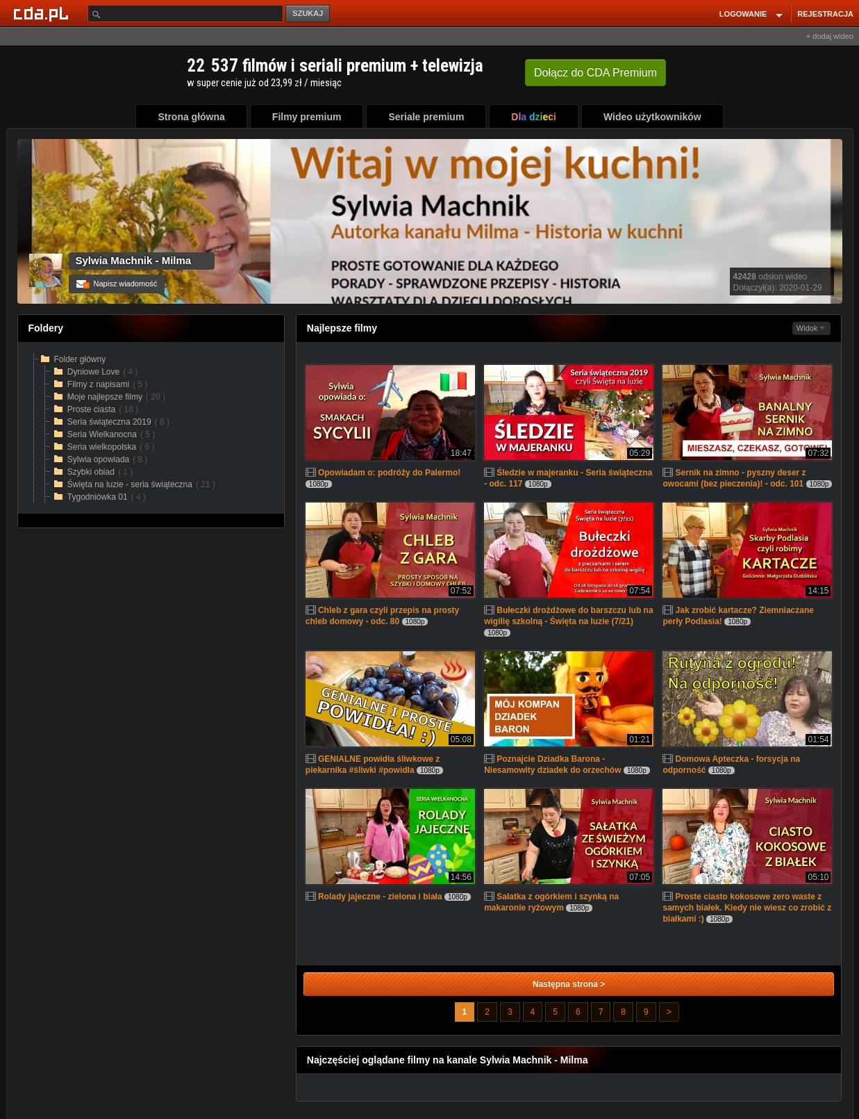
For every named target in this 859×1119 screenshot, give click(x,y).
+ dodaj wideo (829, 36)
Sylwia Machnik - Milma (134, 260)
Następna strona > (569, 984)
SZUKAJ (307, 13)
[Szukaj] (185, 13)
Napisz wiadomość (117, 283)
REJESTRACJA (825, 14)
